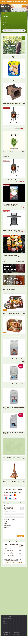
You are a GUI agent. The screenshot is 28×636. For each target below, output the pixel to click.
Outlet (5, 27)
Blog (3, 626)
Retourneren (5, 623)
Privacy (4, 619)
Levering (4, 621)
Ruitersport (8, 525)
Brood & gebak (7, 25)
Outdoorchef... (5, 634)
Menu (24, 6)
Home (5, 14)
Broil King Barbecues (6, 632)
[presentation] (14, 531)
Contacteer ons (5, 628)
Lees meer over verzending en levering (13, 562)
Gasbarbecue (16, 634)
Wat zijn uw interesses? (9, 519)
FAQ (3, 624)
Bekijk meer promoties (19, 156)
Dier (4, 22)
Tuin (4, 19)
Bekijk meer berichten (20, 261)
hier (2, 2)
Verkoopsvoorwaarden (7, 618)
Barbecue (6, 16)
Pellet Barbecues (17, 632)
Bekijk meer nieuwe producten (18, 292)
